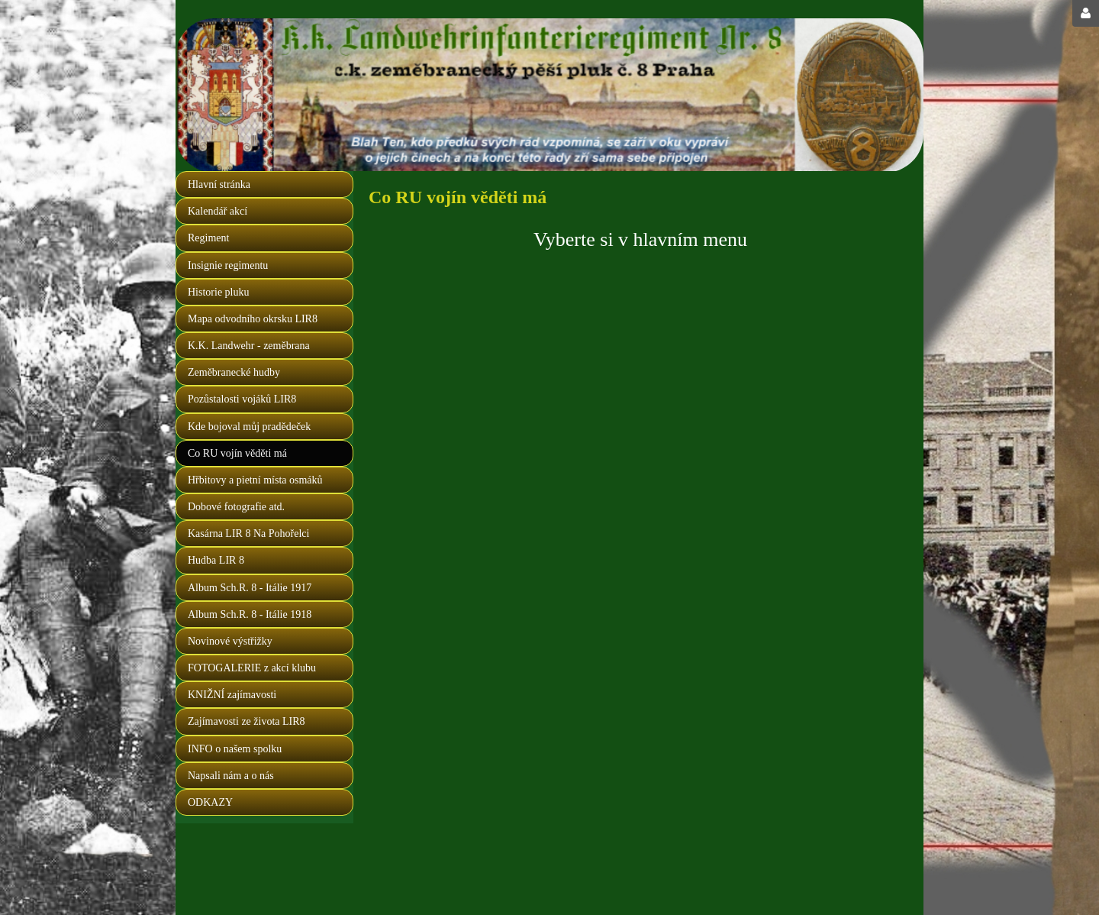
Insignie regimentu (228, 265)
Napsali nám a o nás (231, 775)
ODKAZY (210, 802)
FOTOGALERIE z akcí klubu (252, 668)
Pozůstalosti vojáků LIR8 (242, 399)
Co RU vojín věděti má (237, 453)
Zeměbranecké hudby (234, 372)
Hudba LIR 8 (216, 560)
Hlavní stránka (219, 184)
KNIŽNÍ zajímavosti (232, 694)
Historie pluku (219, 292)
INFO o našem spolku (235, 749)
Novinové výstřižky (230, 641)
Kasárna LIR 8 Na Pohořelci (248, 533)
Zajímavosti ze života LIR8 (246, 721)
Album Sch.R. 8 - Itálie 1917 (249, 587)
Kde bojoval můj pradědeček (249, 426)
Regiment (208, 238)
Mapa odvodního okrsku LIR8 (252, 319)
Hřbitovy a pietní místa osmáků (255, 480)
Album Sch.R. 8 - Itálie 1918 (249, 614)
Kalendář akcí (217, 211)
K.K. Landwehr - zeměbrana (249, 345)
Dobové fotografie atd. (236, 506)
